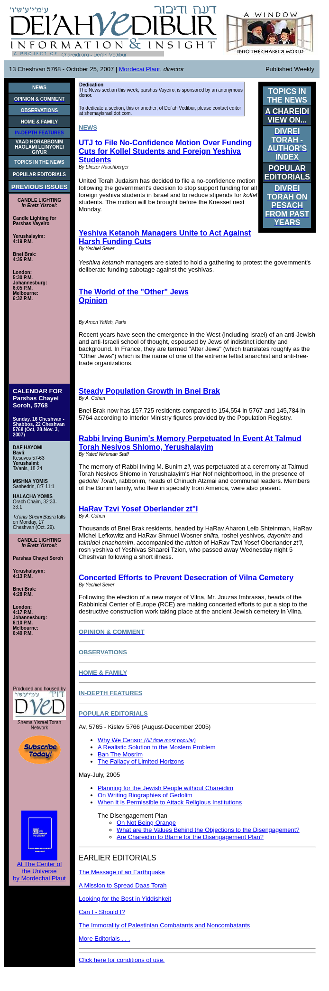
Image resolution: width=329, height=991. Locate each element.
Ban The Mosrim (120, 754)
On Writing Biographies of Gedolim (145, 795)
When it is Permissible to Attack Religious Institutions (170, 802)
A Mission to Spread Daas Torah (122, 885)
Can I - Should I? (102, 911)
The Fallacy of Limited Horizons (141, 761)
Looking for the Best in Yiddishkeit (125, 898)
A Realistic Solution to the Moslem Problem (157, 747)
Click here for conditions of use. (121, 959)
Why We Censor (147, 740)
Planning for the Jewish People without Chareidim (165, 788)
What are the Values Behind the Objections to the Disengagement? (208, 829)
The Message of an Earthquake (121, 872)
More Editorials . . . (104, 938)
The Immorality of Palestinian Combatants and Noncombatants (164, 925)
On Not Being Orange (146, 822)
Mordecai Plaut (139, 69)
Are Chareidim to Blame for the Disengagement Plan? (190, 836)
